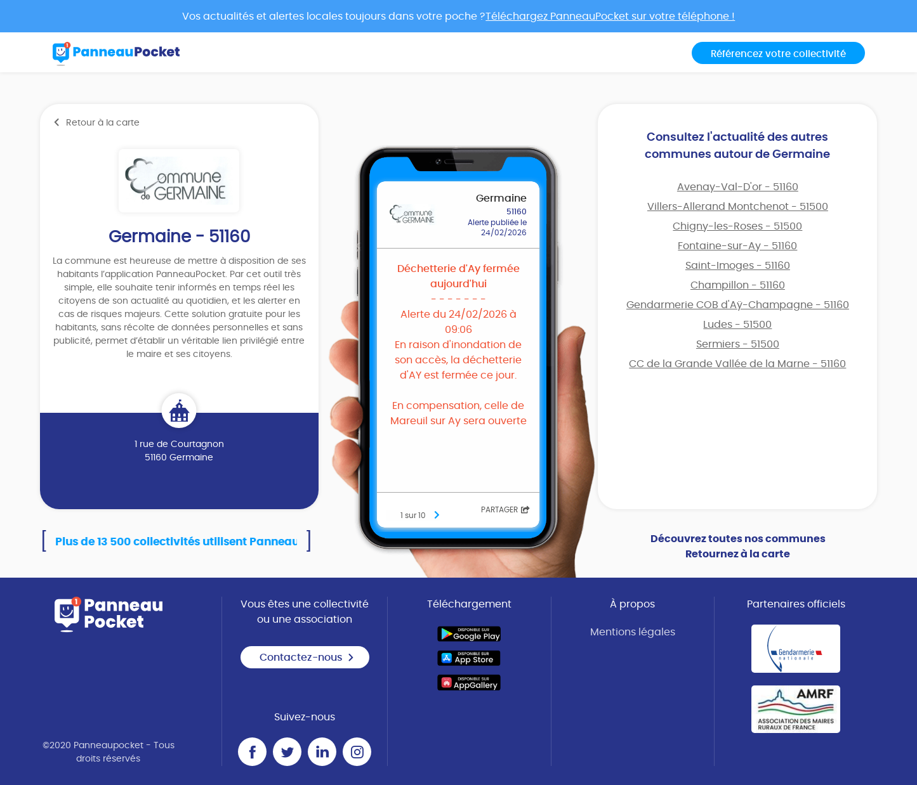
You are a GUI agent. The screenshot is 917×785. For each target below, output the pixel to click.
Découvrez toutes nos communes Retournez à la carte (738, 546)
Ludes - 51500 (737, 325)
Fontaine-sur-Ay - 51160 (737, 246)
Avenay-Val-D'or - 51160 (737, 187)
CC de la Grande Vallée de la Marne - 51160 (737, 364)
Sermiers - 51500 (737, 344)
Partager (505, 510)
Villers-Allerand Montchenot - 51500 (737, 207)
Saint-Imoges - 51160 (737, 266)
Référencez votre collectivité (778, 54)
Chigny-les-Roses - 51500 (737, 226)
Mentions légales (632, 632)
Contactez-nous (307, 657)
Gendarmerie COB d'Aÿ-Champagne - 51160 (737, 305)
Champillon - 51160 (737, 285)
